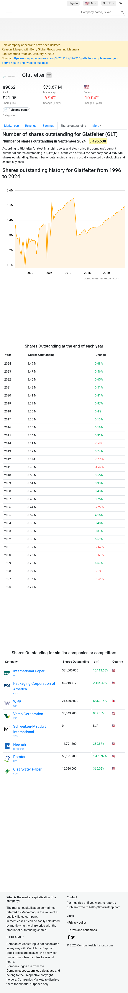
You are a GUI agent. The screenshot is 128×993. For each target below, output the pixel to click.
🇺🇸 (89, 3)
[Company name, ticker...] (102, 12)
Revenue (31, 125)
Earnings (48, 125)
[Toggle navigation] (9, 12)
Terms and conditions (82, 930)
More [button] (95, 125)
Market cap (11, 125)
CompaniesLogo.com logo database (30, 970)
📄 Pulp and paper (16, 110)
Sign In (73, 3)
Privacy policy (77, 922)
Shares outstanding (73, 125)
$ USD (107, 3)
